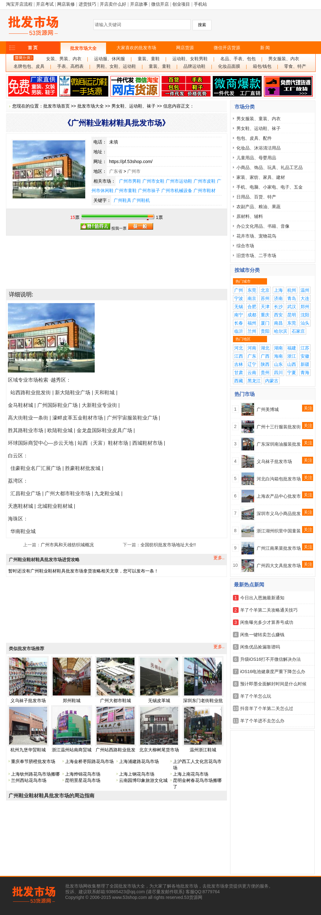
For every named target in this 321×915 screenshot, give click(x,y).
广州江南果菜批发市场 (279, 548)
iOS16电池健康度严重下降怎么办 (273, 671)
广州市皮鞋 (204, 181)
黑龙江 (254, 380)
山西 (291, 364)
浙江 (291, 356)
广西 (265, 356)
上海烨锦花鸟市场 (82, 774)
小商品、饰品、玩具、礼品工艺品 (269, 167)
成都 (251, 314)
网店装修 (66, 4)
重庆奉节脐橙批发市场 (33, 761)
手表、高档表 (70, 66)
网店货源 (185, 47)
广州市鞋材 (204, 190)
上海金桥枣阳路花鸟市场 (89, 761)
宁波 (238, 298)
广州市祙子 (149, 190)
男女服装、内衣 (283, 58)
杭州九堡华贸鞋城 (28, 749)
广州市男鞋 (130, 181)
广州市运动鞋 (179, 181)
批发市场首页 (56, 106)
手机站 (200, 4)
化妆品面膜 (229, 66)
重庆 (265, 314)
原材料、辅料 (249, 216)
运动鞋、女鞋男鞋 (190, 58)
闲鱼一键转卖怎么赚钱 (262, 634)
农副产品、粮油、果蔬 (258, 206)
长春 (238, 323)
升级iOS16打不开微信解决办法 (270, 659)
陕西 (265, 364)
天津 (265, 306)
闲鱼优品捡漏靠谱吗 (260, 646)
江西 (238, 356)
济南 (278, 298)
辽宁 (251, 364)
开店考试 (45, 4)
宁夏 (291, 372)
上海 (278, 290)
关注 (308, 408)
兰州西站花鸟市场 (28, 780)
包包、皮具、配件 (254, 138)
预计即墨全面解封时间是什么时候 (273, 683)
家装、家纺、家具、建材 (260, 177)
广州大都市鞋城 (115, 700)
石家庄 (298, 331)
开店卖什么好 (113, 4)
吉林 (238, 364)
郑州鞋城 (71, 700)
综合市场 (245, 245)
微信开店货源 (227, 47)
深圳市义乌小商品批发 (279, 513)
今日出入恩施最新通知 (262, 597)
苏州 (265, 298)
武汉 (291, 306)
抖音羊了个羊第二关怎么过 (266, 708)
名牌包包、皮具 (29, 66)
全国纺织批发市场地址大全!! (168, 544)
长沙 (278, 306)
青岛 (291, 298)
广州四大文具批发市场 (279, 565)
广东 (251, 356)
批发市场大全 (83, 48)
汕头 (304, 323)
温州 (304, 290)
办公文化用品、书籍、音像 (262, 226)
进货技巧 (87, 4)
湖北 (265, 347)
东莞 (251, 290)
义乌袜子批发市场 (28, 700)
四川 (278, 372)
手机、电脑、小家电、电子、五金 (269, 187)
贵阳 (265, 331)
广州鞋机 (141, 200)
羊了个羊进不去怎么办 (262, 720)
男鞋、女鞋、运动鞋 (116, 66)
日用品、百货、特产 (256, 196)
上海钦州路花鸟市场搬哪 (35, 774)
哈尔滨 (280, 331)
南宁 (238, 314)
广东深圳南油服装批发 (279, 444)
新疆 (304, 364)
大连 (304, 298)
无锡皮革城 (159, 700)
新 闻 (265, 47)
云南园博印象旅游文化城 (143, 780)
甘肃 (238, 372)
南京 (251, 298)
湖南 (278, 347)
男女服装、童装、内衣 (258, 118)
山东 (278, 364)
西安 (278, 314)
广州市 (133, 171)
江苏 (304, 347)
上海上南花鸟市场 (190, 774)
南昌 (278, 323)
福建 (291, 347)
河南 (251, 347)
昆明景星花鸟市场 (82, 780)
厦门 (265, 323)
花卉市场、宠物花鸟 (256, 235)
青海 (304, 372)
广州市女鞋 (153, 181)
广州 (238, 290)
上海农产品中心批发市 (279, 496)
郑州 (304, 306)
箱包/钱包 (262, 66)
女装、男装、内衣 (63, 58)
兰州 (251, 331)
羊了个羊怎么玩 (255, 696)
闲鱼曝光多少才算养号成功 (266, 622)
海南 (278, 356)
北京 (265, 290)
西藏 (238, 380)
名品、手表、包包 (238, 58)
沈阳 (304, 314)
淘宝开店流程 (19, 4)
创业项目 (181, 4)
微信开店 (160, 4)
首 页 (33, 47)
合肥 (251, 306)
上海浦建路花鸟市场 (139, 761)
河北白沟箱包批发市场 (279, 478)
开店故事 (139, 4)
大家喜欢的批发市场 (136, 47)
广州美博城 (268, 409)
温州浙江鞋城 (203, 749)
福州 (251, 323)
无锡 (238, 306)
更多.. (219, 557)
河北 (238, 347)
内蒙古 (271, 380)
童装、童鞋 (149, 58)
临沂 (238, 331)
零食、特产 (295, 66)
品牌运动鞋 (194, 66)
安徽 (304, 356)
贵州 (265, 372)
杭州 (291, 290)
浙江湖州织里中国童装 (279, 530)
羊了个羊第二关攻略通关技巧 (269, 610)
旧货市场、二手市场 (256, 255)
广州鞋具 (122, 200)
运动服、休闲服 (109, 58)
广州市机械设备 (176, 190)
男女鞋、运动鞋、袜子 (133, 106)
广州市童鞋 (126, 190)
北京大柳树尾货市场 (159, 749)
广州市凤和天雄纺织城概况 (67, 544)
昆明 (291, 314)
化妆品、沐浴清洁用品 (258, 147)
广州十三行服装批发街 (279, 426)
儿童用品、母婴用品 (256, 157)
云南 (251, 372)
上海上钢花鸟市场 (136, 774)
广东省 (115, 171)
